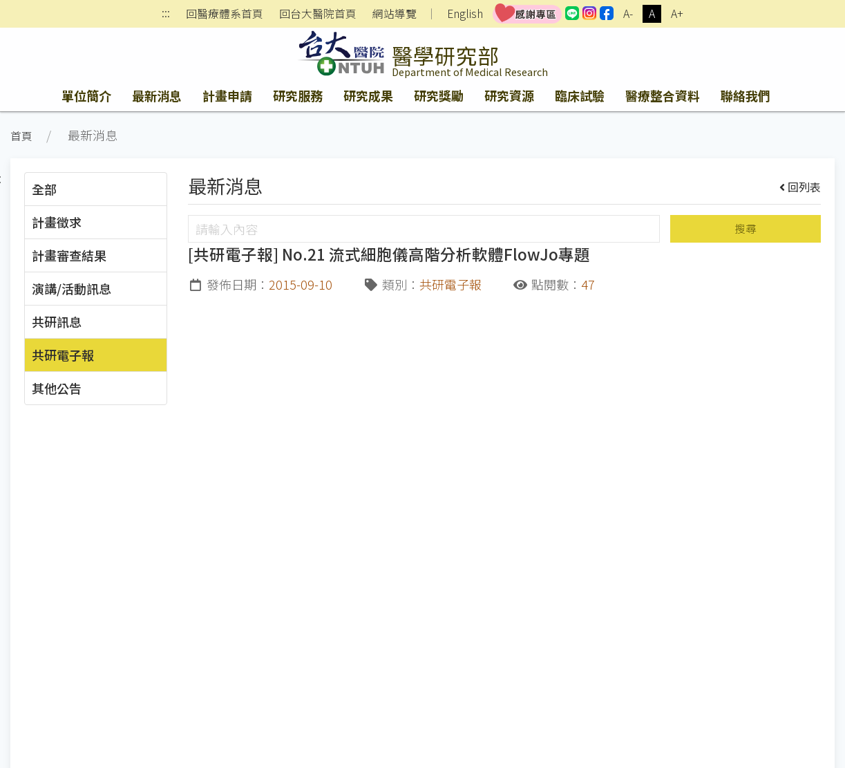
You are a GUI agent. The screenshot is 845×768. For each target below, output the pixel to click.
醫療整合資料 (662, 95)
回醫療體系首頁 (224, 13)
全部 (44, 189)
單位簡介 (86, 95)
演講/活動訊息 (71, 288)
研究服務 (298, 95)
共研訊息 (57, 321)
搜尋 (745, 228)
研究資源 (509, 95)
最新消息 (157, 95)
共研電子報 (63, 355)
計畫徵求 (57, 222)
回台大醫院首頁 (318, 13)
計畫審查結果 (69, 255)
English (465, 13)
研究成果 (368, 95)
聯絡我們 (745, 95)
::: (166, 14)
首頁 (21, 136)
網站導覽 (394, 13)
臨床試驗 (580, 95)
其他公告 (57, 388)
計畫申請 (227, 95)
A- (628, 13)
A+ (677, 13)
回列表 (800, 186)
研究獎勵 (439, 95)
